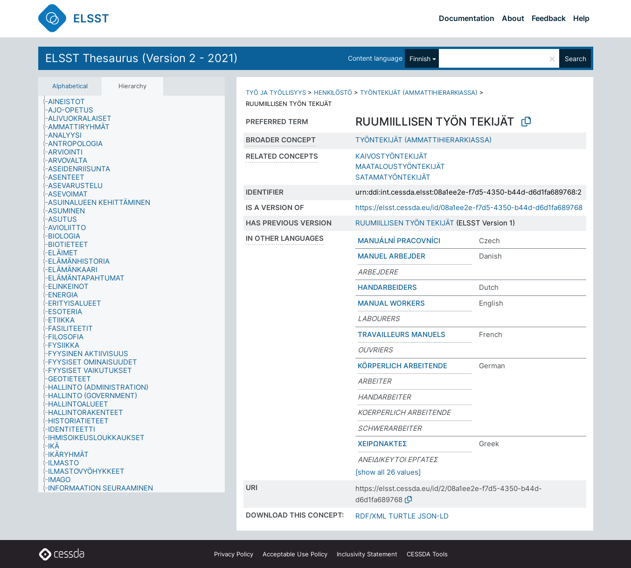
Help (581, 18)
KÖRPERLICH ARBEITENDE (402, 365)
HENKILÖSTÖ (333, 92)
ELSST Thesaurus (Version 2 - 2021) (141, 58)
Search (575, 59)
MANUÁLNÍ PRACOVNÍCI (399, 240)
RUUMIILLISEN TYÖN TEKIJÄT (404, 222)
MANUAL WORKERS (391, 303)
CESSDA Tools (427, 554)
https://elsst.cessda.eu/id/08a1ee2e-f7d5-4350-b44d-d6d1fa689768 (468, 207)
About (513, 18)
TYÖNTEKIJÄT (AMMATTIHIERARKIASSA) (419, 92)
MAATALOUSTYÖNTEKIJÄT (400, 166)
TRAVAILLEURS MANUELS (401, 334)
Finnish (419, 59)
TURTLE (402, 516)
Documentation (466, 18)
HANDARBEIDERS (387, 287)
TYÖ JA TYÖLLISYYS (276, 92)
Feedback (549, 18)
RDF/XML (370, 516)
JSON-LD (433, 516)
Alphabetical (70, 86)
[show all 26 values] (388, 472)
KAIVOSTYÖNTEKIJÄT (391, 156)
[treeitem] (70, 102)
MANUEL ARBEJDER (391, 256)
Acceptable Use (295, 554)
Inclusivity (367, 554)
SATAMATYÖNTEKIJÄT (392, 177)
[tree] (131, 294)
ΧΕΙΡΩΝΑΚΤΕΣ (382, 443)
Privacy (233, 554)
